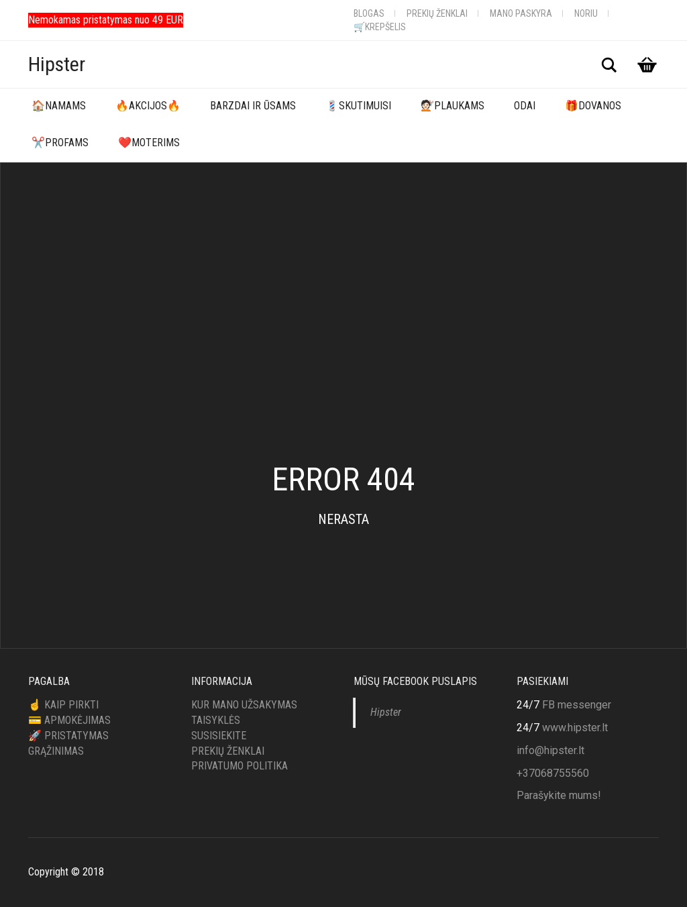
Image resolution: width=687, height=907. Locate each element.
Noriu (586, 13)
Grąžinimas (56, 751)
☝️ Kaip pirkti (63, 704)
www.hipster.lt (575, 727)
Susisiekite (218, 735)
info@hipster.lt (550, 750)
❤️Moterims (149, 142)
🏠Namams (59, 105)
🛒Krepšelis (380, 26)
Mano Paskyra (521, 13)
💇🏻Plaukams (452, 105)
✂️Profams (60, 142)
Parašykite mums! (559, 795)
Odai (524, 105)
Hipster (56, 64)
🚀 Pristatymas (68, 735)
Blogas (369, 13)
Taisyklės (215, 720)
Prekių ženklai (437, 13)
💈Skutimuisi (358, 105)
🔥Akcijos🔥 (147, 105)
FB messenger (576, 704)
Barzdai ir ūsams (253, 105)
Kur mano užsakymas (244, 704)
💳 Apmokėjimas (69, 720)
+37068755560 (553, 773)
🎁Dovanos (593, 105)
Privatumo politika (239, 765)
